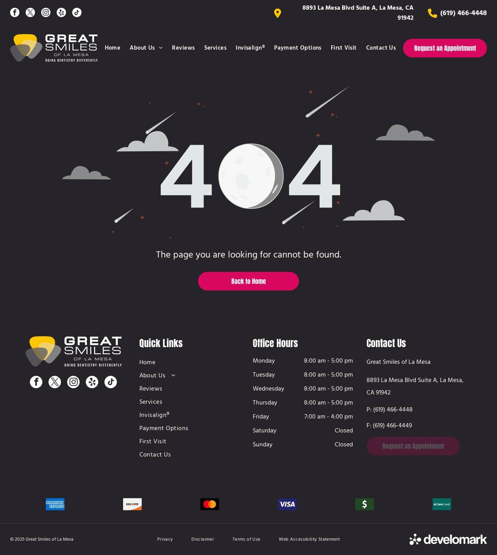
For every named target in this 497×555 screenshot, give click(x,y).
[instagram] (45, 13)
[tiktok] (77, 13)
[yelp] (61, 13)
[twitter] (30, 13)
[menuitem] (112, 48)
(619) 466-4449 (392, 426)
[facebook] (14, 13)
